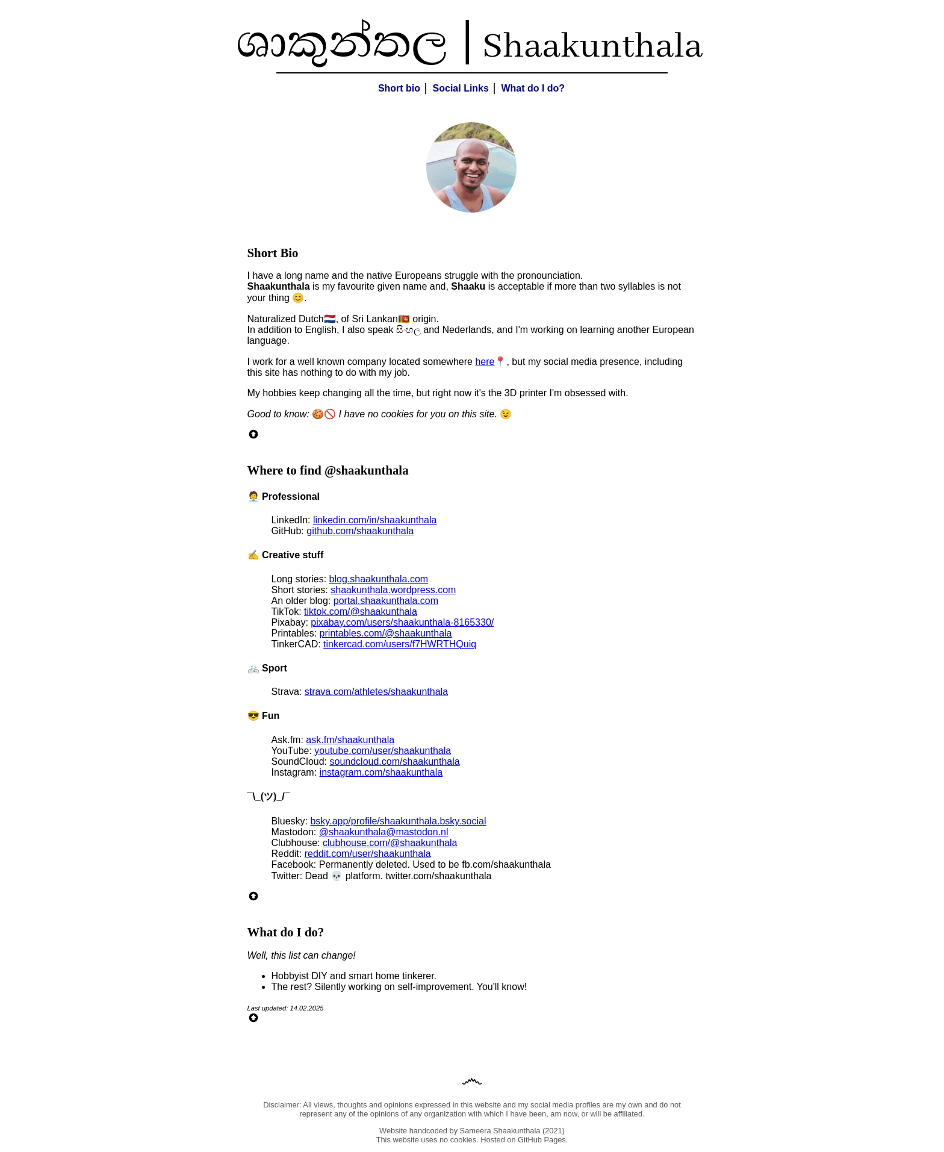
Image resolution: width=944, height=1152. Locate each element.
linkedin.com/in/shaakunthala (374, 520)
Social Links (461, 88)
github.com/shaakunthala (360, 531)
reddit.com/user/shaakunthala (368, 853)
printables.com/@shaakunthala (386, 633)
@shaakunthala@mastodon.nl (384, 832)
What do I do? (533, 88)
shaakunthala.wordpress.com (393, 590)
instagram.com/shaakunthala (381, 772)
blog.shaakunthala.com (379, 579)
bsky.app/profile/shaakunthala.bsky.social (398, 821)
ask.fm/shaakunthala (350, 740)
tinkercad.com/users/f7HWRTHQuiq (399, 644)
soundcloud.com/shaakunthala (395, 761)
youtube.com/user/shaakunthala (382, 751)
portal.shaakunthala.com (386, 601)
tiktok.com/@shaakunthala (360, 611)
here (484, 361)
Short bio (399, 88)
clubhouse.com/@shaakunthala (390, 843)
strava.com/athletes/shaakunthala (376, 692)
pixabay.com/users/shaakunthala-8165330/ (402, 622)
